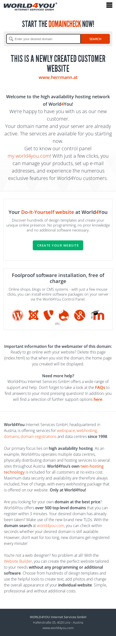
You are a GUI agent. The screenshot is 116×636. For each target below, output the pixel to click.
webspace (66, 430)
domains (11, 436)
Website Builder (18, 561)
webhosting (87, 430)
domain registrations (38, 436)
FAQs (100, 387)
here (98, 399)
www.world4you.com (58, 628)
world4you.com (50, 525)
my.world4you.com (29, 156)
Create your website (58, 245)
